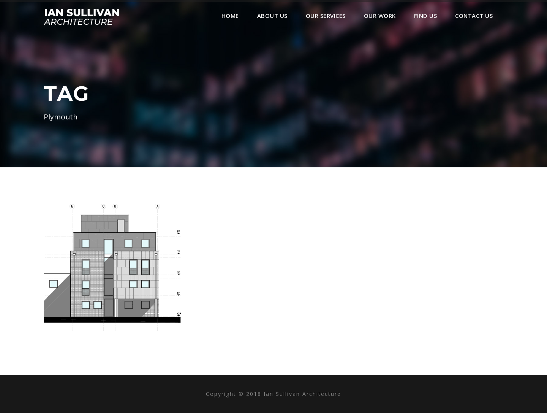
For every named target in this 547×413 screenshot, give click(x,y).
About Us (272, 15)
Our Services (326, 15)
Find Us (425, 15)
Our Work (380, 15)
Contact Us (474, 15)
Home (230, 15)
